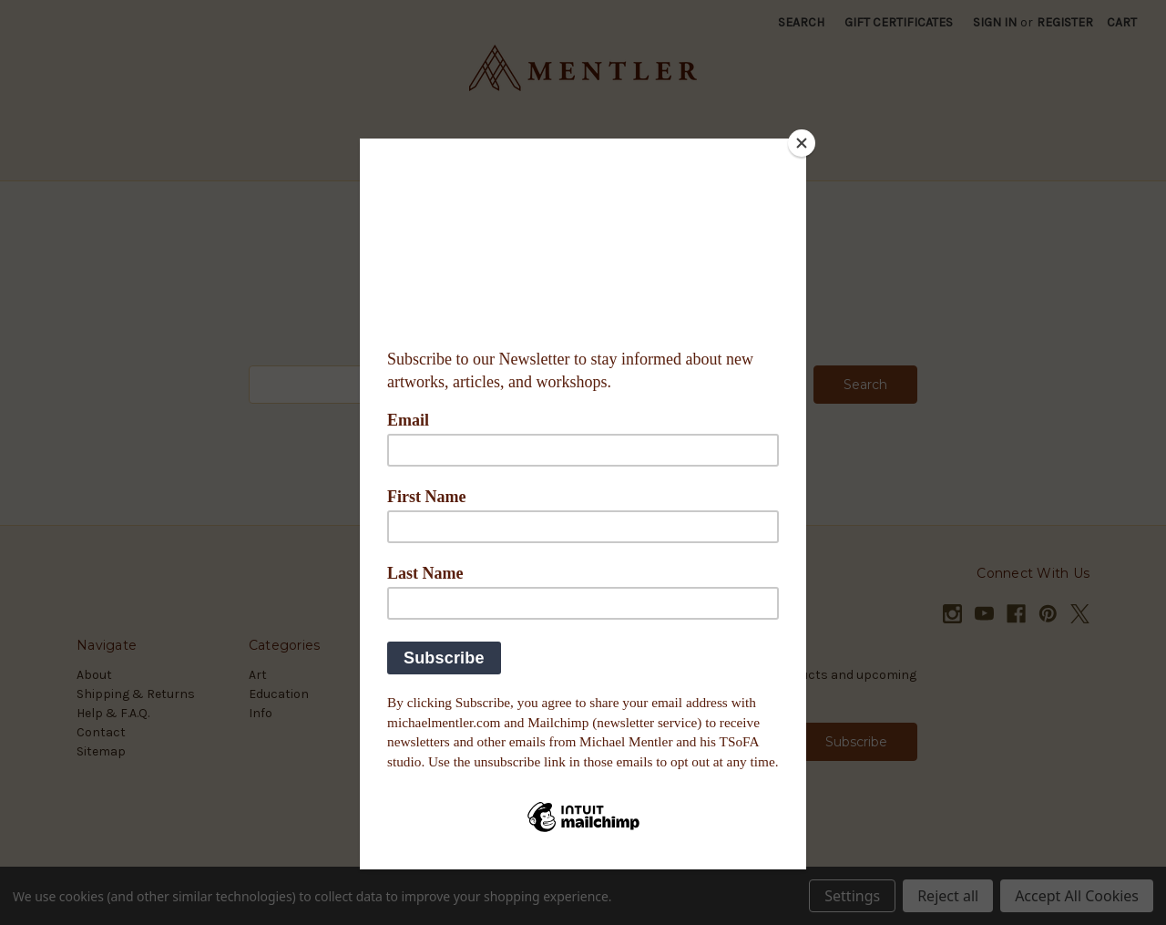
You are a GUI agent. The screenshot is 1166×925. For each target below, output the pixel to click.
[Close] (801, 143)
